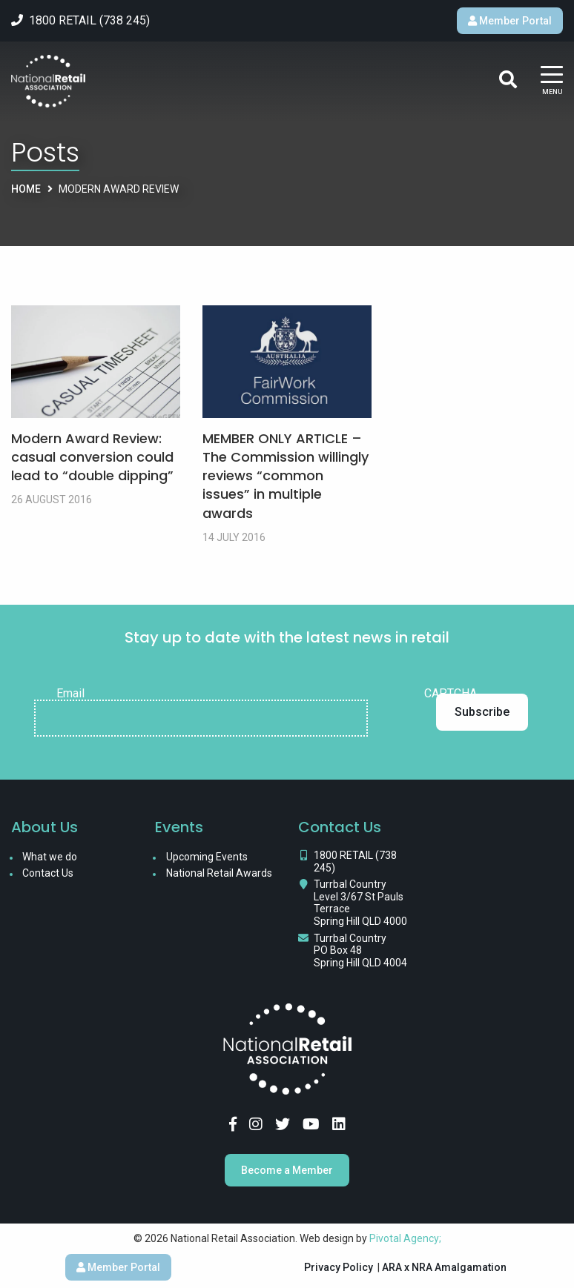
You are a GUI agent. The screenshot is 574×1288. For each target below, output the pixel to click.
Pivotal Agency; (405, 1238)
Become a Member (287, 1170)
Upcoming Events (207, 857)
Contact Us (47, 873)
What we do (49, 857)
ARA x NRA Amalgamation (444, 1267)
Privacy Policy (338, 1267)
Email (70, 694)
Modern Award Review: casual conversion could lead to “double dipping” (92, 457)
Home (26, 189)
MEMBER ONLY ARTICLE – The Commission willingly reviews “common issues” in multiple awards (285, 475)
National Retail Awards (219, 873)
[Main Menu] (552, 81)
